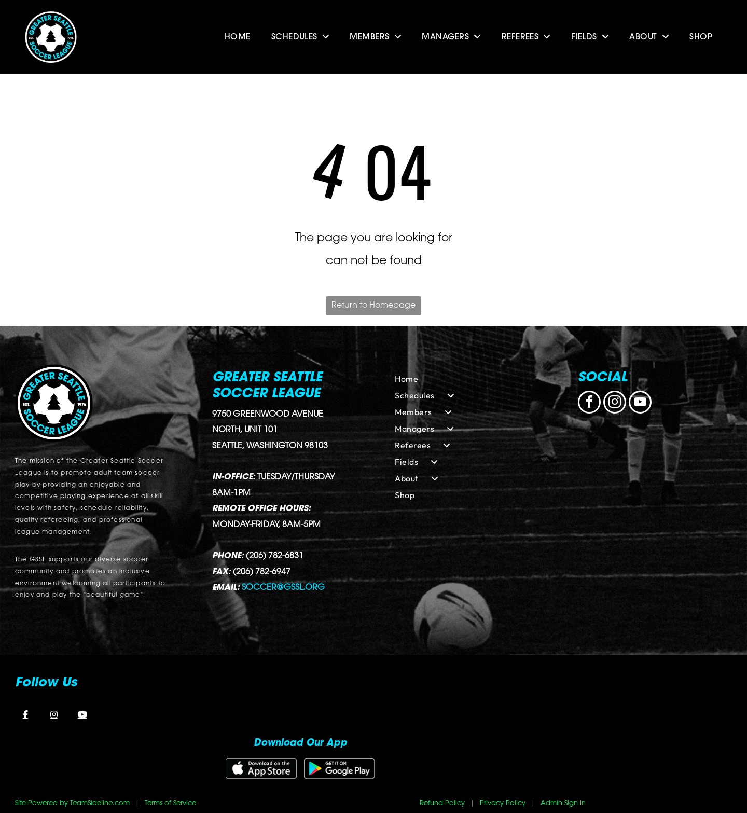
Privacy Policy (502, 803)
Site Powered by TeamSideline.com (72, 803)
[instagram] (614, 403)
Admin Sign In (563, 803)
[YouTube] (82, 714)
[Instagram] (54, 714)
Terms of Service (170, 803)
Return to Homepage (373, 305)
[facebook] (589, 403)
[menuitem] (237, 37)
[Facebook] (25, 714)
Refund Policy (442, 803)
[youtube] (640, 403)
